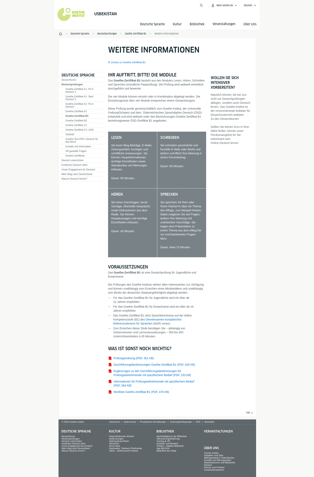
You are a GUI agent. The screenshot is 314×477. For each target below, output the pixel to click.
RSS (198, 422)
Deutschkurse (69, 79)
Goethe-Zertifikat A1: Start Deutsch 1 (79, 98)
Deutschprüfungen (72, 84)
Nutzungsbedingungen (181, 422)
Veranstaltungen (218, 431)
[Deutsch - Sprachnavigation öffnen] (250, 5)
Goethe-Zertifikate (75, 155)
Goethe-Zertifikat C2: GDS (80, 129)
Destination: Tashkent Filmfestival (125, 448)
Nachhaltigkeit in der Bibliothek (172, 436)
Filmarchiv (114, 443)
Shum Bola (114, 446)
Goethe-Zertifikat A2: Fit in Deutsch (79, 105)
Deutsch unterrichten (73, 160)
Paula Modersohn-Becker (121, 436)
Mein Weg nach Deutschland (77, 174)
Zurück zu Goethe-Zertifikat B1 (128, 62)
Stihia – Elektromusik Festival (123, 451)
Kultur (177, 24)
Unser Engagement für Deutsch (78, 169)
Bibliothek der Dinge (166, 451)
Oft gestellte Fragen (76, 151)
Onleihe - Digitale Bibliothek (170, 446)
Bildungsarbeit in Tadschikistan (219, 458)
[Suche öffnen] (201, 5)
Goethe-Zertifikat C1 (76, 125)
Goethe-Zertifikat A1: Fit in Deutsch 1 (79, 90)
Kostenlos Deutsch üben (75, 165)
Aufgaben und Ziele (213, 455)
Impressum (114, 422)
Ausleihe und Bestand (167, 443)
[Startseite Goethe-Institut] (71, 14)
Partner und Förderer (214, 467)
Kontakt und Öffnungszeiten (217, 460)
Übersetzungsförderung (168, 438)
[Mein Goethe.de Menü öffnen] (224, 5)
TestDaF (70, 134)
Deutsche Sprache (152, 24)
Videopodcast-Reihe (119, 441)
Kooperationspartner (214, 470)
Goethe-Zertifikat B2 (76, 120)
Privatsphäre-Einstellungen (153, 422)
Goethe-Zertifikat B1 (77, 116)
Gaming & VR (163, 441)
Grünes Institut (211, 453)
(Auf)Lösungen (116, 438)
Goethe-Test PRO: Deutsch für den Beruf (82, 140)
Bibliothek (197, 24)
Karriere (208, 465)
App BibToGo (163, 448)
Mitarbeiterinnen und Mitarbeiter (219, 462)
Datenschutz (130, 422)
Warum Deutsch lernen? (74, 178)
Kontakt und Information (78, 146)
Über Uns (249, 24)
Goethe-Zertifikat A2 (76, 111)
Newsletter (209, 422)
